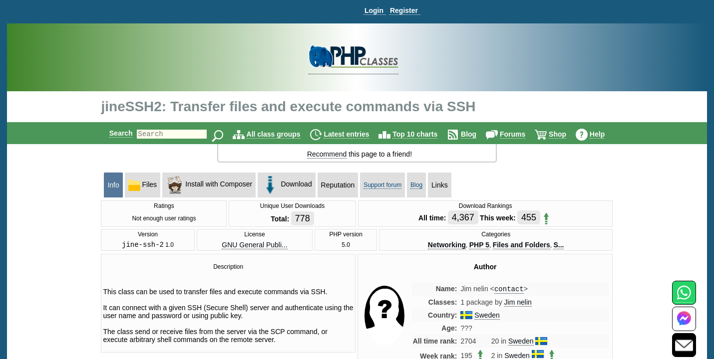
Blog (477, 134)
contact (509, 291)
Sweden (487, 318)
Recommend (327, 154)
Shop (566, 134)
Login (373, 10)
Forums (521, 134)
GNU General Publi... (255, 245)
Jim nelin (518, 305)
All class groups (282, 134)
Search (112, 133)
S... (558, 245)
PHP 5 (479, 245)
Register (404, 10)
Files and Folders (521, 245)
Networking (447, 245)
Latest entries (354, 134)
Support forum (382, 184)
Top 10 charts (423, 134)
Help (605, 134)
